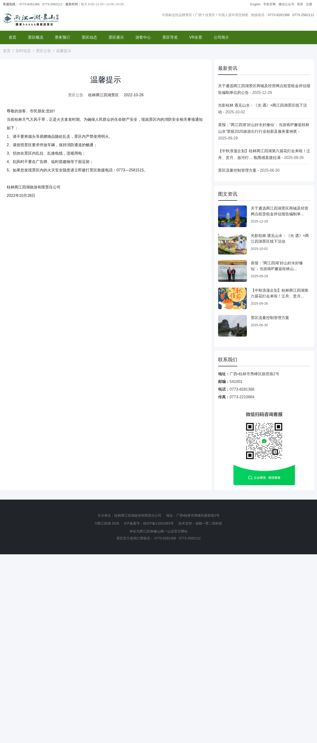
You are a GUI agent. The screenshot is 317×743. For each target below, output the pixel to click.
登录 (300, 4)
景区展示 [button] (116, 37)
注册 (309, 4)
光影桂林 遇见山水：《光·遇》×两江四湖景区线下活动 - (262, 108)
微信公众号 (286, 4)
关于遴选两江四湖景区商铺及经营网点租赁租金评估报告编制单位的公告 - (264, 89)
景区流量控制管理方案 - (249, 170)
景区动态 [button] (89, 37)
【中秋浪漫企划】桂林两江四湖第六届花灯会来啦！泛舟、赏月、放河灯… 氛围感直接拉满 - (264, 154)
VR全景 (195, 37)
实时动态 (23, 51)
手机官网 (269, 4)
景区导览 (170, 37)
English (255, 4)
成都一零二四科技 (208, 523)
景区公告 (43, 51)
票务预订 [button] (62, 37)
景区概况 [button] (35, 37)
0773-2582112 (52, 4)
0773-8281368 (29, 4)
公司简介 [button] (221, 37)
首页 (12, 37)
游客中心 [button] (143, 37)
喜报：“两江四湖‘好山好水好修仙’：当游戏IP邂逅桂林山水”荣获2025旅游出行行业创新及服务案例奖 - (263, 131)
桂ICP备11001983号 (158, 523)
